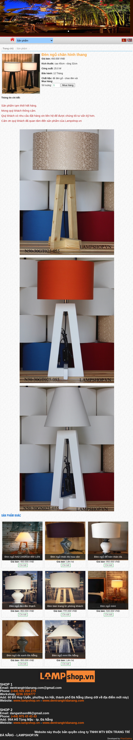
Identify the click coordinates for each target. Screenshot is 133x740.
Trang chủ (8, 48)
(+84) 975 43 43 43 (24, 716)
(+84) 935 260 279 (23, 691)
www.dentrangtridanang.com (63, 700)
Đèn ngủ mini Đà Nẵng (65, 655)
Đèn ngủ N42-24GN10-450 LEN (22, 556)
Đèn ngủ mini (108, 606)
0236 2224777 (25, 694)
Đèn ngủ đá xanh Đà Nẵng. (22, 655)
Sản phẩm (22, 48)
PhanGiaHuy (126, 738)
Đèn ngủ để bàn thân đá (108, 556)
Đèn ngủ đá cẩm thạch (22, 606)
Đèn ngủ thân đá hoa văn (65, 556)
